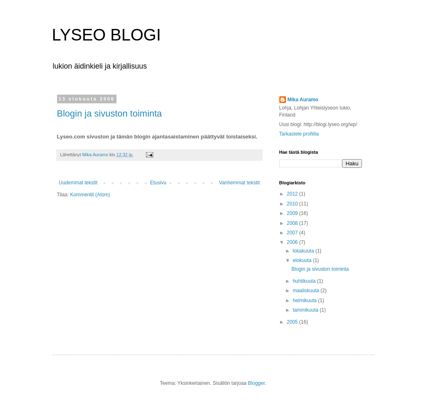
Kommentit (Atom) (90, 195)
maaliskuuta (306, 290)
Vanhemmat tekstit (239, 183)
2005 (293, 322)
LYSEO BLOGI (106, 35)
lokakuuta (304, 251)
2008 (293, 223)
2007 (293, 233)
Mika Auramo (303, 100)
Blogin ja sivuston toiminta (109, 113)
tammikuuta (306, 310)
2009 (293, 213)
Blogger (256, 383)
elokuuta (303, 260)
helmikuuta (305, 300)
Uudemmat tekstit (78, 183)
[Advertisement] (105, 223)
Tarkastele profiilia (299, 134)
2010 (293, 204)
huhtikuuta (305, 281)
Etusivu (158, 183)
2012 (293, 194)
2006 (293, 242)
